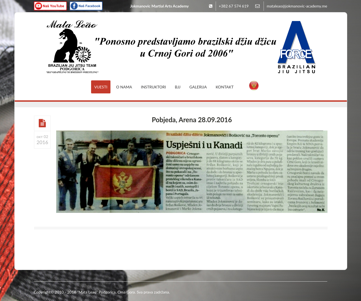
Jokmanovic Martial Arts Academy (159, 6)
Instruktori (153, 87)
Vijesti (100, 87)
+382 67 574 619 (234, 6)
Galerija (198, 87)
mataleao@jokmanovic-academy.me (297, 6)
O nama (124, 87)
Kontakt (225, 87)
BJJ (178, 87)
